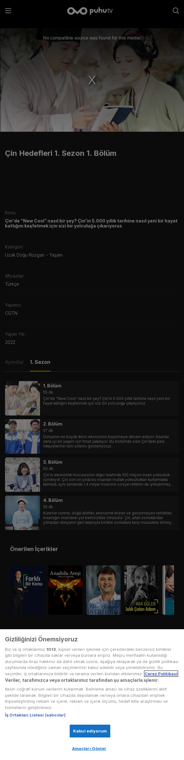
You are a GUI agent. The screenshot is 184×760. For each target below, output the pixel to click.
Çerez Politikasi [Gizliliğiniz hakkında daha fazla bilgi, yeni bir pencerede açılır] (161, 673)
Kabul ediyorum (90, 730)
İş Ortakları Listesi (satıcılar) (35, 715)
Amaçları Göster (89, 748)
